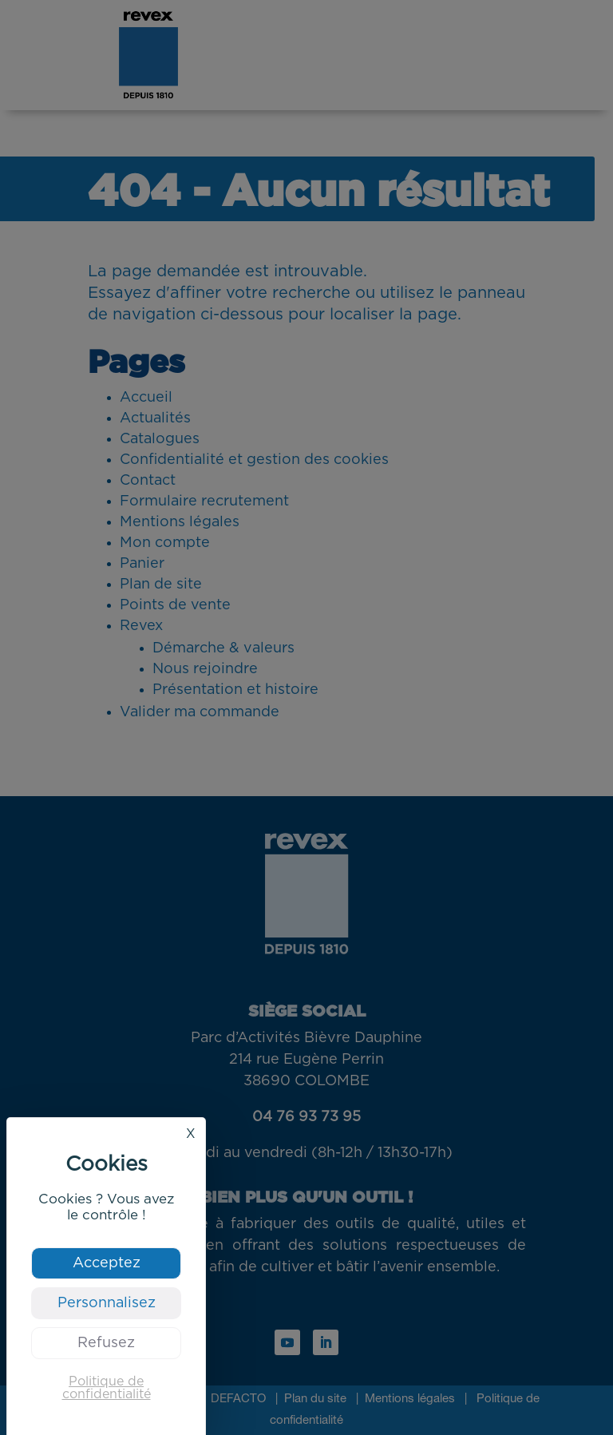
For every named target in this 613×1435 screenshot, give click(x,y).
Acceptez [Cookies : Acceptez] (106, 1263)
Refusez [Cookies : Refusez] (106, 1343)
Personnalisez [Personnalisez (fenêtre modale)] (106, 1303)
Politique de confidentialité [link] (106, 1388)
